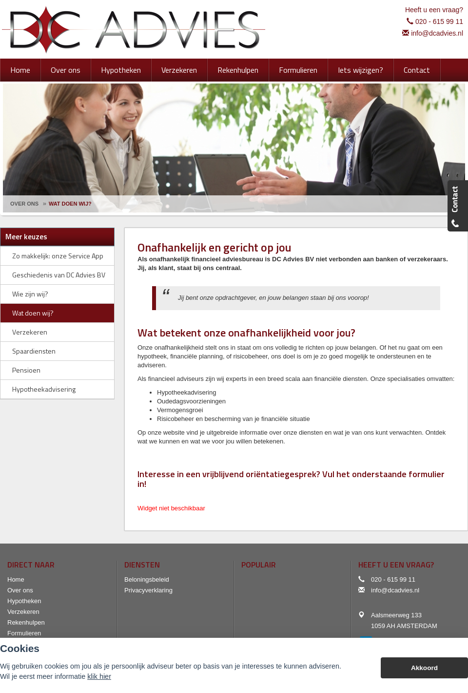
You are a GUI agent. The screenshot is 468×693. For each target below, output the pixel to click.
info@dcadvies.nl (437, 33)
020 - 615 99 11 (439, 21)
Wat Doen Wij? (70, 204)
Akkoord (424, 668)
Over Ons (24, 204)
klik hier (99, 676)
